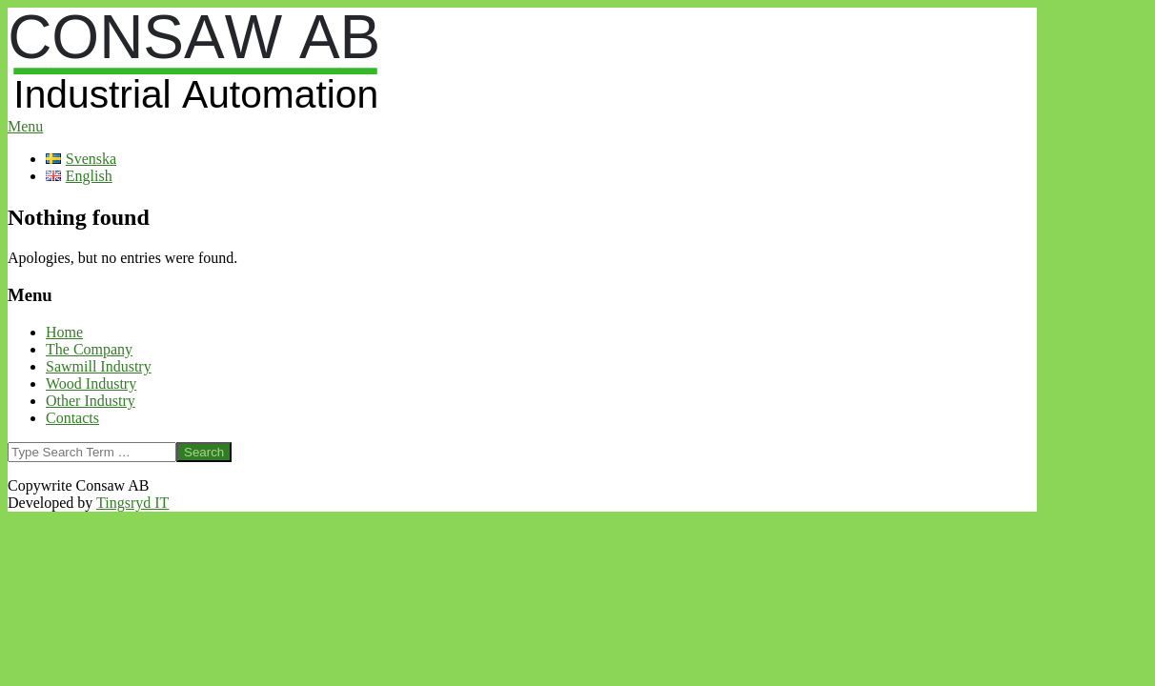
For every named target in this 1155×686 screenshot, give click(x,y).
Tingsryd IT (132, 502)
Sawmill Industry (99, 366)
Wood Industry (91, 383)
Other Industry (90, 401)
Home (64, 332)
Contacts (72, 418)
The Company (89, 349)
